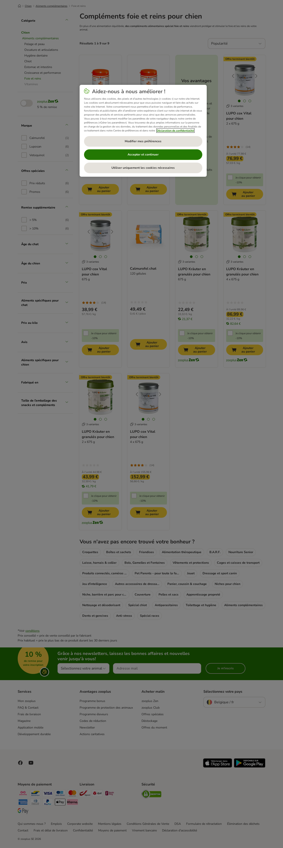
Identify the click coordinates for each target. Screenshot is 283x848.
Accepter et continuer (143, 154)
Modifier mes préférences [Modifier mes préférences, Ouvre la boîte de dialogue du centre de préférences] (143, 141)
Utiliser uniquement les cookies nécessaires (143, 168)
